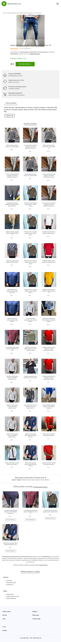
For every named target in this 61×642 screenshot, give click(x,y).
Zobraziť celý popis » (35, 54)
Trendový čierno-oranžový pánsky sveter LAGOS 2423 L (30, 204)
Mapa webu (35, 615)
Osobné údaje (36, 618)
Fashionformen (14, 54)
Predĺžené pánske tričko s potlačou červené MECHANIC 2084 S (48, 349)
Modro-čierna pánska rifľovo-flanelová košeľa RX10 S (30, 435)
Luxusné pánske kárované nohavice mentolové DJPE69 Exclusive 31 (48, 204)
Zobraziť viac (9, 115)
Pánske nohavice (35, 479)
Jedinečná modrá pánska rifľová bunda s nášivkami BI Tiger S (48, 320)
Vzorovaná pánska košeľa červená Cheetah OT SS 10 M (12, 349)
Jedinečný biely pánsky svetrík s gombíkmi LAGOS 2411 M (12, 406)
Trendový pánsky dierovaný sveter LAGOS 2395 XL (30, 320)
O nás (4, 626)
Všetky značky (6, 611)
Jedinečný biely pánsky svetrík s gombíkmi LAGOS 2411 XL (12, 378)
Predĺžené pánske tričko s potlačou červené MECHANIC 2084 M (48, 378)
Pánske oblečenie (45, 479)
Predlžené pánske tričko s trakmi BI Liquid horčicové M (48, 291)
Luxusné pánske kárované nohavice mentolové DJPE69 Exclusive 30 (30, 147)
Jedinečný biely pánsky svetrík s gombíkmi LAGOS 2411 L (12, 435)
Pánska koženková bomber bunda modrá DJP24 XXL (12, 291)
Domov (4, 13)
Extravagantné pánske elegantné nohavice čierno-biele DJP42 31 (12, 204)
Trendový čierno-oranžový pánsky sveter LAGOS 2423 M (30, 262)
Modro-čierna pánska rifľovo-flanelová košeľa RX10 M (30, 464)
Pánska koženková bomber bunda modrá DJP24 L (12, 320)
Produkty (9, 13)
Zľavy (3, 618)
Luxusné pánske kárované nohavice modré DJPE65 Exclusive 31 (10, 512)
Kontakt (4, 630)
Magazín (34, 611)
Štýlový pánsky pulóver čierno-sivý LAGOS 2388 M (48, 147)
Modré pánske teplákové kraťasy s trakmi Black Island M (49, 406)
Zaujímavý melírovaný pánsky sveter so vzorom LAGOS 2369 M (30, 349)
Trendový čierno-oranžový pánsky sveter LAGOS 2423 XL (30, 291)
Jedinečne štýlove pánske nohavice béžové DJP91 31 (12, 233)
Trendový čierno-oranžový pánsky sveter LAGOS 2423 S (30, 233)
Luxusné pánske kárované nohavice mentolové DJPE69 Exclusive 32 (12, 175)
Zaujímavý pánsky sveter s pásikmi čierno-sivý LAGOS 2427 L (30, 406)
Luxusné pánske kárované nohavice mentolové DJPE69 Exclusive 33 (48, 175)
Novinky (4, 615)
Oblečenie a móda (15, 13)
